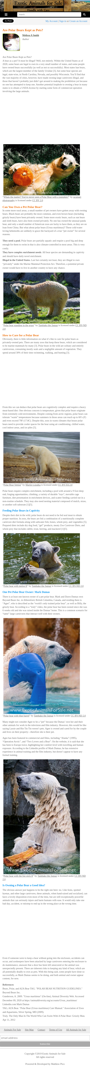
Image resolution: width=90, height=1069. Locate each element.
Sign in (62, 21)
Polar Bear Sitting (12, 484)
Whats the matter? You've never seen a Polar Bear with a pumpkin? (36, 197)
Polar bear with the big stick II (18, 876)
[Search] (49, 14)
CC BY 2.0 (37, 200)
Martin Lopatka (33, 484)
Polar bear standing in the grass (19, 325)
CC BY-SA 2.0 (65, 484)
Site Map (29, 1029)
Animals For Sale (12, 1029)
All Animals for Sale (76, 1029)
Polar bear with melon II (15, 586)
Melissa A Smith (30, 35)
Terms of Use (55, 1029)
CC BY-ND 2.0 (76, 586)
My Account (52, 21)
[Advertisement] (45, 119)
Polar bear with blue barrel (16, 715)
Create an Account (78, 21)
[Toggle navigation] (6, 14)
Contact (41, 1029)
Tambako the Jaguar (48, 325)
